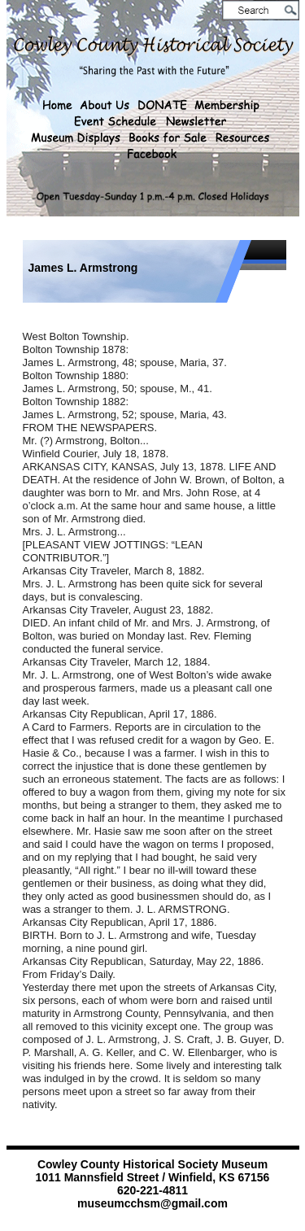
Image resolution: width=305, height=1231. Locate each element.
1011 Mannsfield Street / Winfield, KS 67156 (153, 1177)
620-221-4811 (152, 1190)
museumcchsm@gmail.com (152, 1203)
